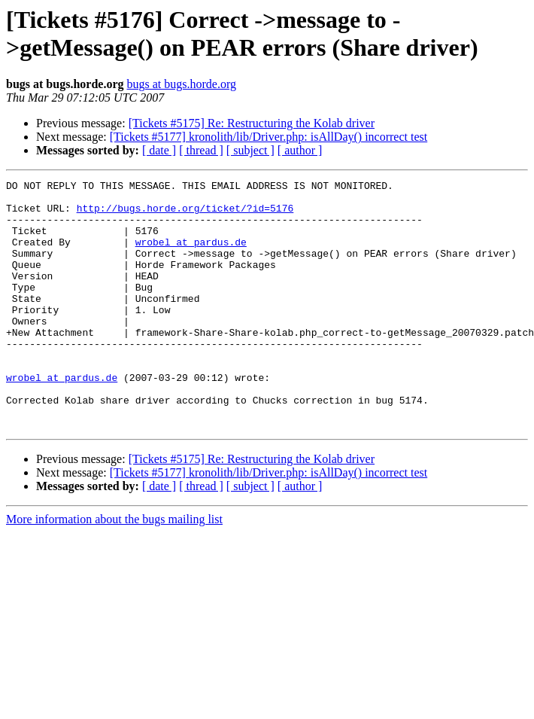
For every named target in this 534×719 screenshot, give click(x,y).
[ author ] (300, 150)
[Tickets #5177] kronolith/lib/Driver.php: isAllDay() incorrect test (268, 136)
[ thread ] (201, 150)
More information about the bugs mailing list (114, 568)
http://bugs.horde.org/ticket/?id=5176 (185, 214)
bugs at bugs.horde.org (180, 84)
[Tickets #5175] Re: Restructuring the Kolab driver (252, 123)
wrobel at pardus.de (191, 255)
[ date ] (159, 150)
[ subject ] (250, 150)
